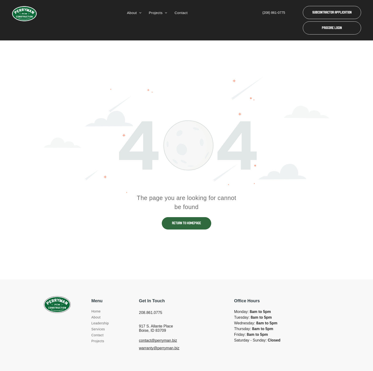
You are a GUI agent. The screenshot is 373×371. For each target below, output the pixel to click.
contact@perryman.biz (158, 340)
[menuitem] (134, 13)
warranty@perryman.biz (159, 348)
